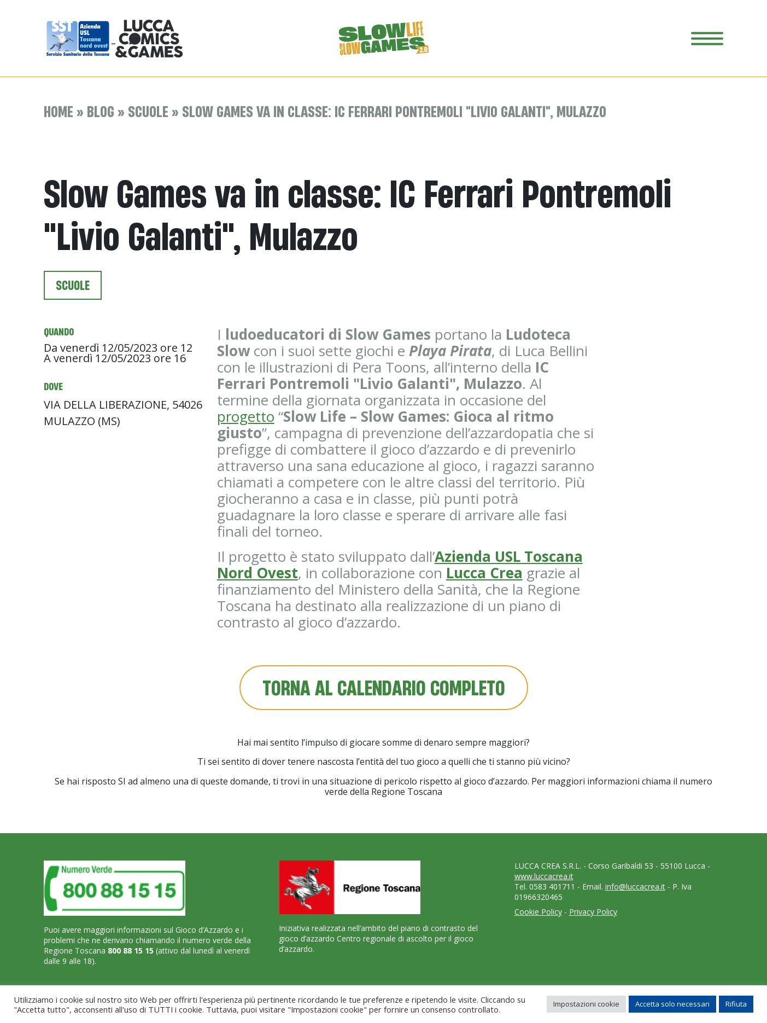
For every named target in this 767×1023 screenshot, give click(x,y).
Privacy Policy (593, 911)
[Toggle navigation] (707, 38)
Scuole (148, 111)
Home (58, 111)
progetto (245, 416)
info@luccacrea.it (635, 886)
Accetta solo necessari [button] (672, 1004)
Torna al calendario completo (383, 688)
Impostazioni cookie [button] (586, 1004)
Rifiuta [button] (736, 1004)
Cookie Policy (538, 911)
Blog (100, 111)
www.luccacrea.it (543, 876)
